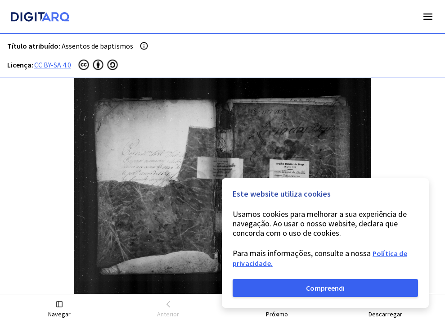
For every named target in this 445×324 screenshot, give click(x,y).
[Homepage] (40, 18)
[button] (59, 309)
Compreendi (325, 288)
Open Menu (428, 17)
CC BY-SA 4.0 (52, 64)
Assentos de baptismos (97, 45)
